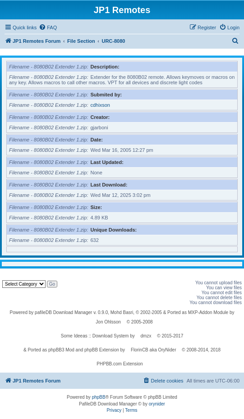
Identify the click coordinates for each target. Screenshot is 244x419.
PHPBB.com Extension (120, 363)
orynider (157, 403)
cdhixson (100, 105)
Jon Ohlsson (108, 321)
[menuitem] (48, 27)
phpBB (99, 397)
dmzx (146, 335)
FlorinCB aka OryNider (153, 349)
